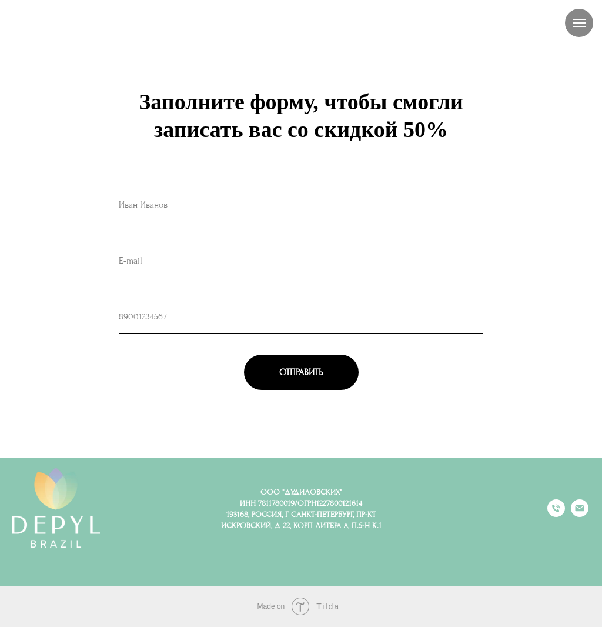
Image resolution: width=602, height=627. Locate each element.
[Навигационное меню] (579, 23)
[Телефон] (556, 514)
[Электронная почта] (579, 514)
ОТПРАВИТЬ (301, 372)
